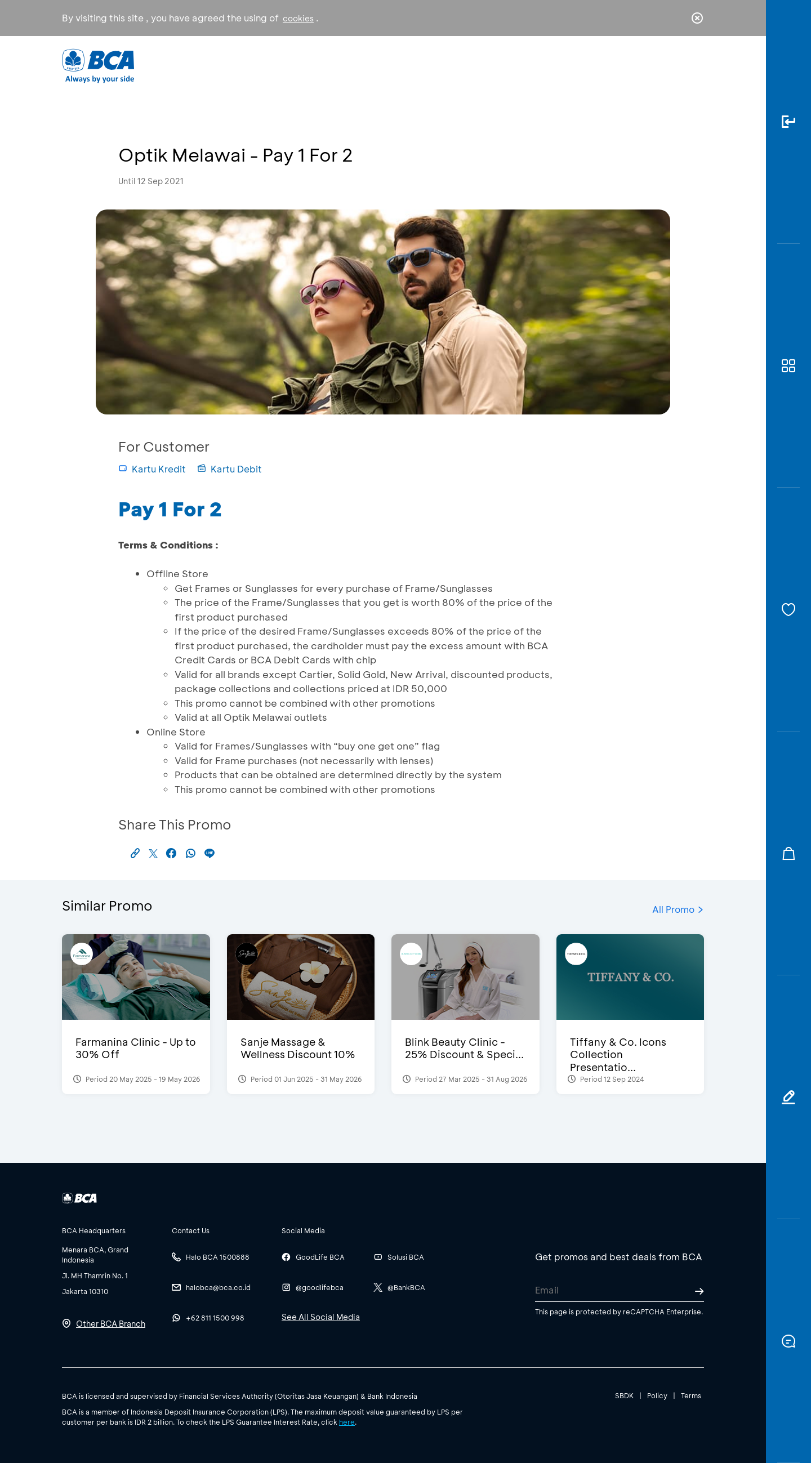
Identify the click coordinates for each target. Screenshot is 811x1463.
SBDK (624, 1395)
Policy (657, 1395)
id (674, 65)
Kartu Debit (229, 469)
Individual (292, 65)
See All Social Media (321, 1317)
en (693, 65)
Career (523, 65)
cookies (298, 18)
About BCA (447, 65)
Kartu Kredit (152, 469)
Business (368, 65)
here (347, 1421)
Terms (691, 1395)
